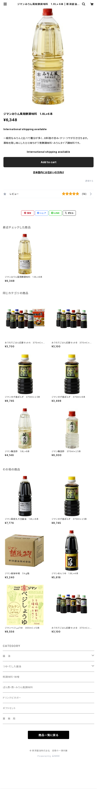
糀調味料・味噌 (11, 676)
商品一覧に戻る (48, 735)
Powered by (48, 756)
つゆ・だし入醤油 (12, 666)
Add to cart (48, 162)
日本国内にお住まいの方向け (48, 172)
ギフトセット (9, 708)
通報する (89, 181)
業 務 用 (9, 718)
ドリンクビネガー (12, 697)
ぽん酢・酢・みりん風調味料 (18, 687)
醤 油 (6, 655)
